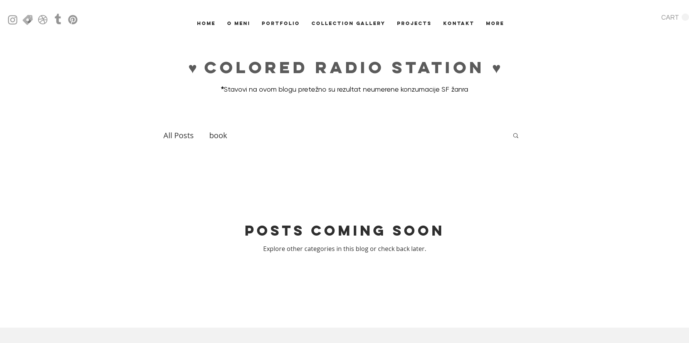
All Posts (178, 135)
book (218, 135)
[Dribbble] (43, 19)
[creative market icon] (28, 19)
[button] (675, 17)
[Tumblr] (58, 19)
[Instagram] (13, 19)
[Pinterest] (73, 19)
